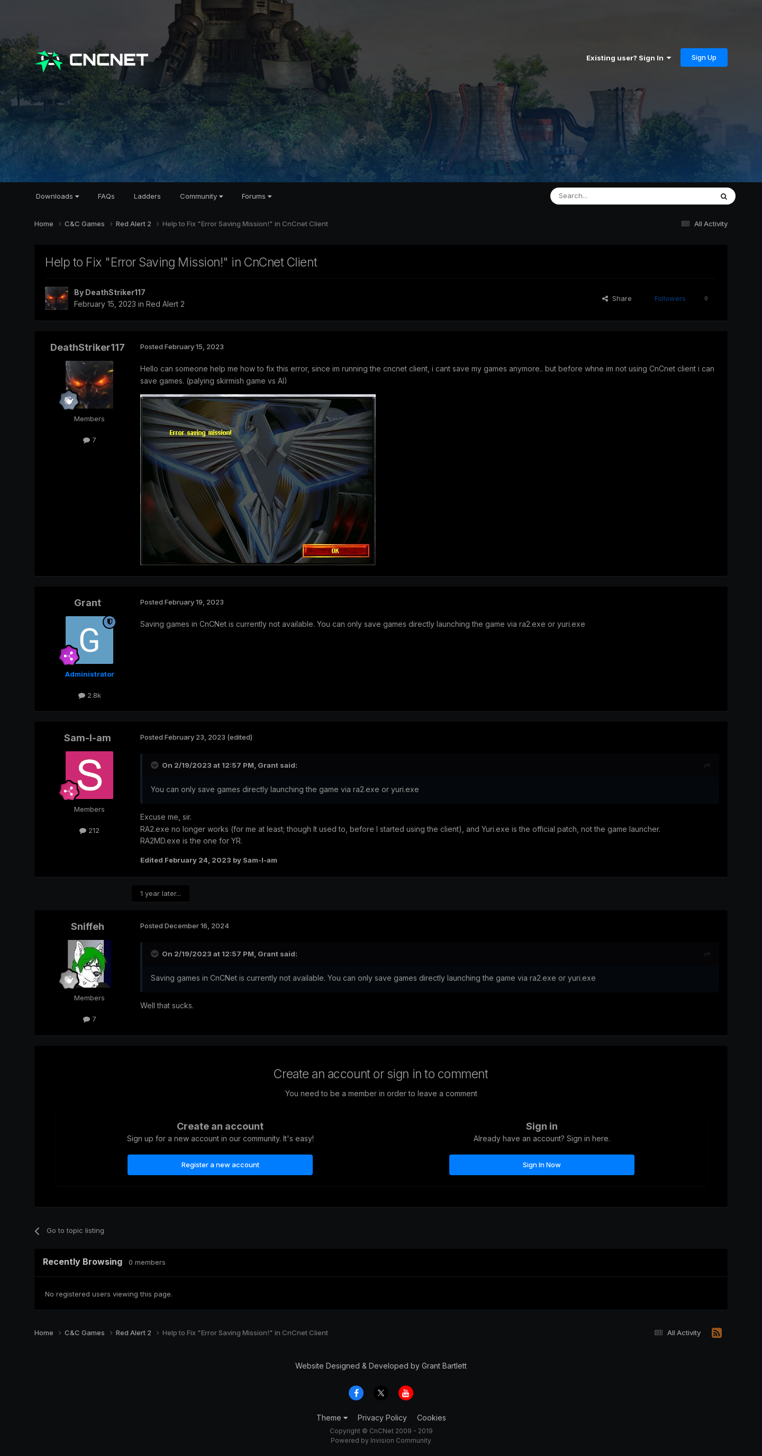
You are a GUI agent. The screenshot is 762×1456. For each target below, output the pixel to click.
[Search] (604, 196)
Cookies (431, 1417)
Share (617, 298)
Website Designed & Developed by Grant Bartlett (381, 1365)
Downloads (57, 196)
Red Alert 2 (165, 303)
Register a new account (220, 1164)
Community (201, 196)
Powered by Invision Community (381, 1440)
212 (89, 830)
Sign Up (704, 57)
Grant (87, 602)
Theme (332, 1417)
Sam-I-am (87, 737)
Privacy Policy (382, 1417)
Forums (256, 196)
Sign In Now (542, 1164)
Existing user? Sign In (628, 58)
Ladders (147, 196)
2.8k (89, 695)
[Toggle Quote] (155, 765)
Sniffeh (87, 926)
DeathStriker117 (115, 292)
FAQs (106, 196)
